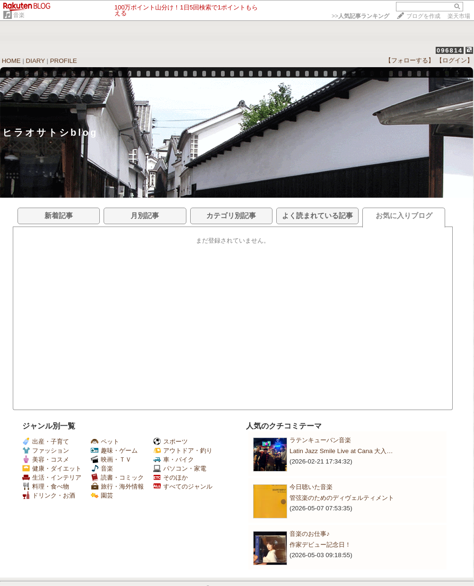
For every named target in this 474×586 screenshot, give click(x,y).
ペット (105, 441)
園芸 (102, 495)
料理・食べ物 (45, 486)
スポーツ (170, 441)
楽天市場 (459, 16)
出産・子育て (45, 441)
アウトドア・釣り (182, 450)
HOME (11, 60)
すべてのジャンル (182, 486)
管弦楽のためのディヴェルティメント (342, 497)
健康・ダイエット (51, 468)
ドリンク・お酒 (48, 495)
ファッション (45, 450)
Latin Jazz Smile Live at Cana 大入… (341, 451)
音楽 (19, 15)
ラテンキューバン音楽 (320, 440)
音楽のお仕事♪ (310, 533)
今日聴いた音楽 (311, 486)
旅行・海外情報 (117, 486)
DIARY (35, 60)
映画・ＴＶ (111, 459)
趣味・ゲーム (114, 450)
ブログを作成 (423, 16)
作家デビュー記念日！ (320, 544)
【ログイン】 (454, 60)
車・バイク (173, 459)
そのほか (170, 477)
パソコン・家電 (179, 468)
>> (360, 16)
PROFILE (63, 60)
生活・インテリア (51, 477)
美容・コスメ (45, 459)
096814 (450, 50)
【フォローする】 (409, 60)
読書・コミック (117, 477)
